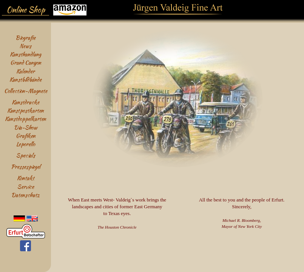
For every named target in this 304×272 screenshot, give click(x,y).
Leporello (25, 144)
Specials (25, 155)
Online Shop (26, 10)
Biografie (25, 37)
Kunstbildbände (25, 79)
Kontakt (25, 178)
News (25, 46)
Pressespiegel (25, 167)
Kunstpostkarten (25, 110)
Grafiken (25, 136)
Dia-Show (25, 127)
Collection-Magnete (25, 91)
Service (25, 187)
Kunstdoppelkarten (25, 119)
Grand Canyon (25, 62)
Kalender (25, 71)
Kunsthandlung (25, 54)
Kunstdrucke (25, 102)
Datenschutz (25, 195)
